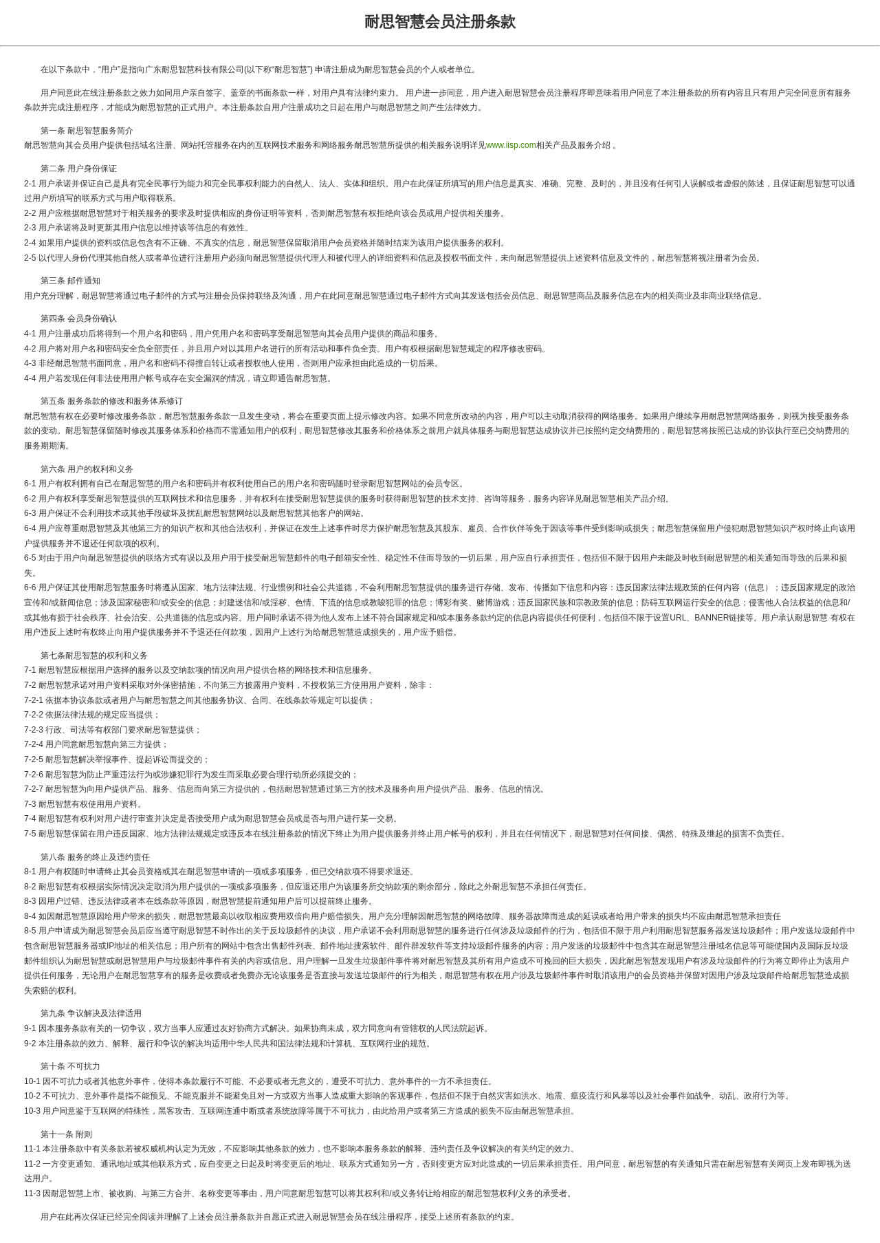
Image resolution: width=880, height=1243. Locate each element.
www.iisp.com (511, 145)
